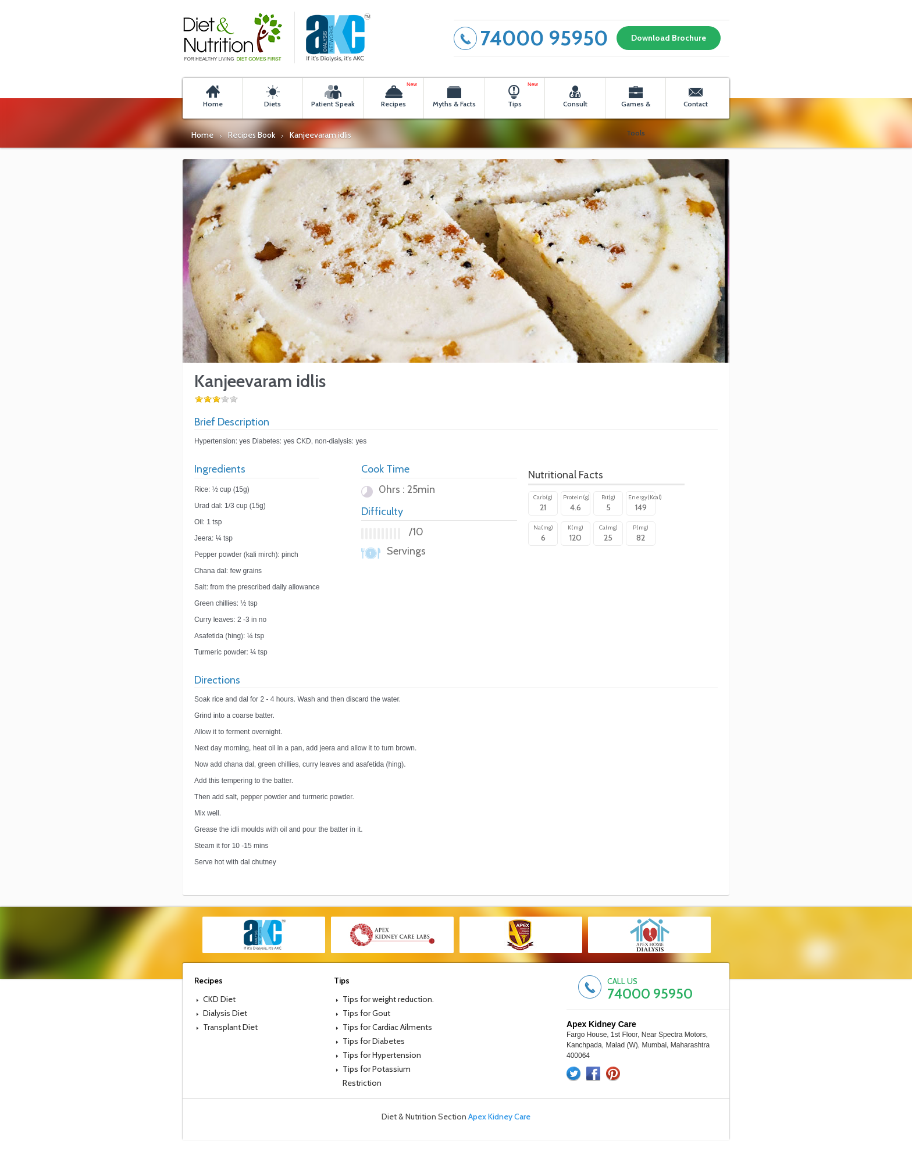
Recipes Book (251, 135)
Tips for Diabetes (374, 1041)
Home (202, 135)
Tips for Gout (366, 1013)
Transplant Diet (230, 1027)
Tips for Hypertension (382, 1055)
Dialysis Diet (225, 1013)
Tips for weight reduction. (388, 999)
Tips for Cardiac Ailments (387, 1027)
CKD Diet (219, 999)
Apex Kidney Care (499, 1116)
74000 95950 (544, 38)
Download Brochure (668, 38)
